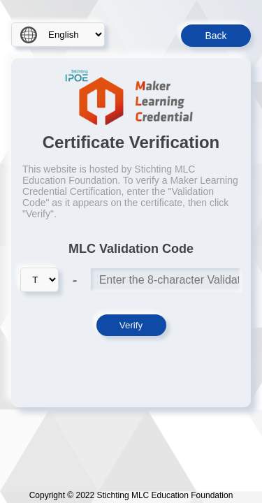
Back (215, 35)
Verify (131, 325)
